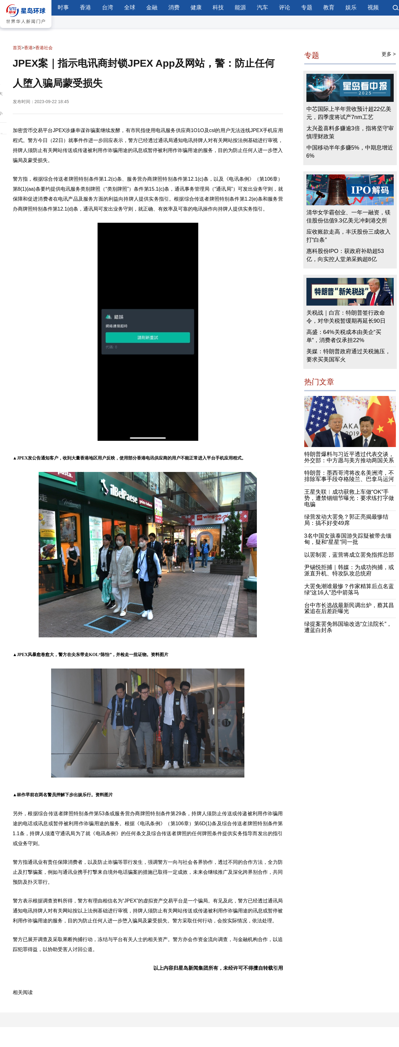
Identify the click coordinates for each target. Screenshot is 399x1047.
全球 (129, 7)
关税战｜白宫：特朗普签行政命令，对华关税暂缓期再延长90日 (346, 317)
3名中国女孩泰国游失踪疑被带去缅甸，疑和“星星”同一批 (348, 539)
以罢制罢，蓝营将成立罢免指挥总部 (349, 555)
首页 (17, 47)
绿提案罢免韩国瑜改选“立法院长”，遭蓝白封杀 (348, 627)
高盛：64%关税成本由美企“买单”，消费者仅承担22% (343, 336)
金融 (151, 7)
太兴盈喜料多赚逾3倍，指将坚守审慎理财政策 (350, 132)
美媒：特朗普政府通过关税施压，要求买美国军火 (348, 355)
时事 (63, 7)
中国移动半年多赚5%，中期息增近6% (349, 152)
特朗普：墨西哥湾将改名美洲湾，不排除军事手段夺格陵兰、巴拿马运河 (349, 476)
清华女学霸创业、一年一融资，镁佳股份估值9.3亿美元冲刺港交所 (348, 216)
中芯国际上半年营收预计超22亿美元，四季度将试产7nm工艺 (348, 113)
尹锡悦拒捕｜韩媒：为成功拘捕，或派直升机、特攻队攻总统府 (349, 570)
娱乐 (351, 7)
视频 (373, 7)
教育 (328, 7)
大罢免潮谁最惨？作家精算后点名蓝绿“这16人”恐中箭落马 (349, 589)
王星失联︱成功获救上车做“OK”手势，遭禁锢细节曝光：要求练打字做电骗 (349, 498)
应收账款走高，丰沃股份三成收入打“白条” (348, 236)
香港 (85, 7)
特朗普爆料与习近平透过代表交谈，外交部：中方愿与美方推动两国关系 (349, 457)
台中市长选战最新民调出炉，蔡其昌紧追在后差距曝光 (349, 608)
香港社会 (44, 47)
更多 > (389, 54)
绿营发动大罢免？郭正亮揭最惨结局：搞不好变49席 (346, 520)
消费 (174, 7)
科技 (218, 7)
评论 (284, 7)
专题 (306, 7)
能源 (240, 7)
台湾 (107, 7)
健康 (196, 7)
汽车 (262, 7)
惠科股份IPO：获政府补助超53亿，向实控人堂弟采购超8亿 (345, 255)
